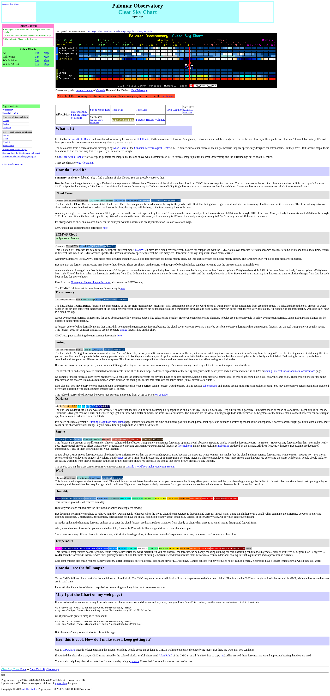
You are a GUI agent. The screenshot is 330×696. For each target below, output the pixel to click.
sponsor (134, 663)
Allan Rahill (120, 147)
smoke (123, 329)
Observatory (62, 90)
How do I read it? (71, 170)
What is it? (7, 109)
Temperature (8, 145)
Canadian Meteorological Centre (152, 147)
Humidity (7, 142)
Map (46, 52)
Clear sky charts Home (12, 164)
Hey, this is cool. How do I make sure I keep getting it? (103, 642)
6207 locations (85, 162)
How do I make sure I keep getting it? (19, 156)
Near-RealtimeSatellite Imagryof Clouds (80, 114)
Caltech (100, 90)
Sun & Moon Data (100, 109)
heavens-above (96, 120)
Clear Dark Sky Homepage (44, 671)
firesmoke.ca (185, 445)
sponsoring (61, 685)
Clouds (6, 120)
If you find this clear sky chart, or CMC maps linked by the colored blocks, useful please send (107, 658)
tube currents (210, 385)
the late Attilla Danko (79, 139)
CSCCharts (143, 139)
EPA (120, 457)
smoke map (223, 445)
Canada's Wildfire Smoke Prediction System (150, 466)
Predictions (188, 110)
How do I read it (10, 113)
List (37, 52)
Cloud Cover (64, 193)
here (105, 227)
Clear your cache (144, 31)
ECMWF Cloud (68, 237)
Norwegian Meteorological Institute (90, 282)
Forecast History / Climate (150, 119)
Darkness (7, 127)
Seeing (6, 124)
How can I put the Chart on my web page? (21, 153)
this (110, 31)
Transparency (65, 292)
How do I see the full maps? (14, 149)
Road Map (117, 109)
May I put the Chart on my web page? (89, 594)
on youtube (161, 394)
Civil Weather (174, 109)
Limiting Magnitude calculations (107, 421)
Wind (5, 138)
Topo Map (141, 109)
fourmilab (94, 122)
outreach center (84, 90)
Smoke (6, 135)
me (222, 658)
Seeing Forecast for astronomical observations (289, 370)
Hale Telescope (139, 90)
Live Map (187, 112)
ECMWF (140, 249)
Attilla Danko (29, 691)
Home (13, 671)
